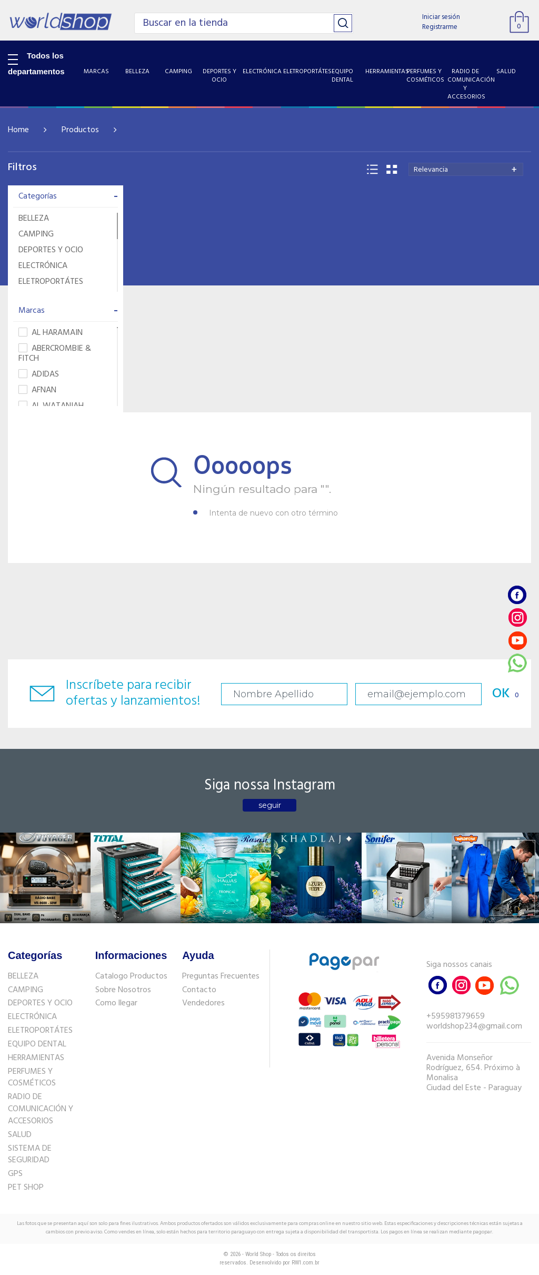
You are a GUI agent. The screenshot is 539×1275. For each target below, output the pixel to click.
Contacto (199, 990)
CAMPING (36, 234)
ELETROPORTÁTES (50, 282)
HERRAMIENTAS (36, 1058)
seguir (269, 805)
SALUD (20, 1135)
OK (501, 694)
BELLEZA (33, 218)
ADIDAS (38, 375)
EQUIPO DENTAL (37, 1044)
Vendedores (203, 1003)
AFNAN (37, 391)
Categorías (68, 196)
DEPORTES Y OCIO (50, 250)
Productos (80, 130)
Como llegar (116, 1003)
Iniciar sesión (441, 17)
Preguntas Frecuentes (220, 976)
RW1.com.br (306, 1262)
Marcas (68, 310)
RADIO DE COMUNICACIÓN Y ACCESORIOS (40, 1109)
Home (18, 130)
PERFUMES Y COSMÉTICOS (32, 1078)
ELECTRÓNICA (42, 266)
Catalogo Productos (131, 976)
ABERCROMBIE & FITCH (54, 354)
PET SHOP (26, 1187)
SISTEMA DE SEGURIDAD (30, 1155)
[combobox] (465, 169)
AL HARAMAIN (50, 333)
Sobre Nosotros (123, 990)
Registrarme (439, 27)
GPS (15, 1174)
